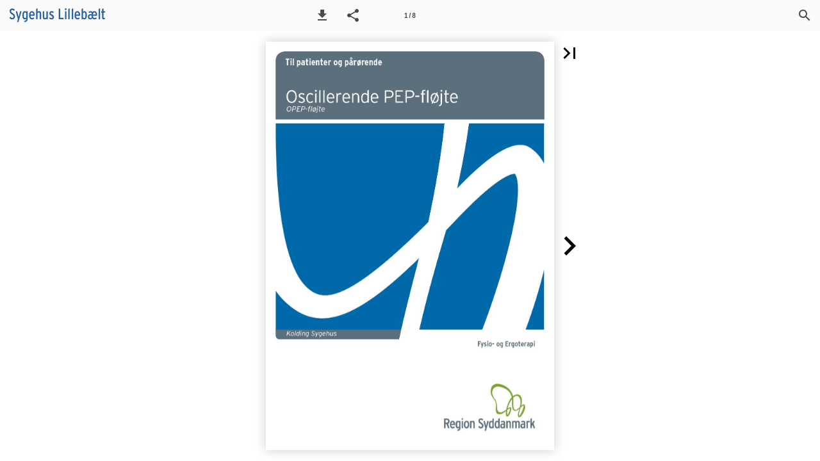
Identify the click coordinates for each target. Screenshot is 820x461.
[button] (322, 15)
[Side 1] (410, 15)
